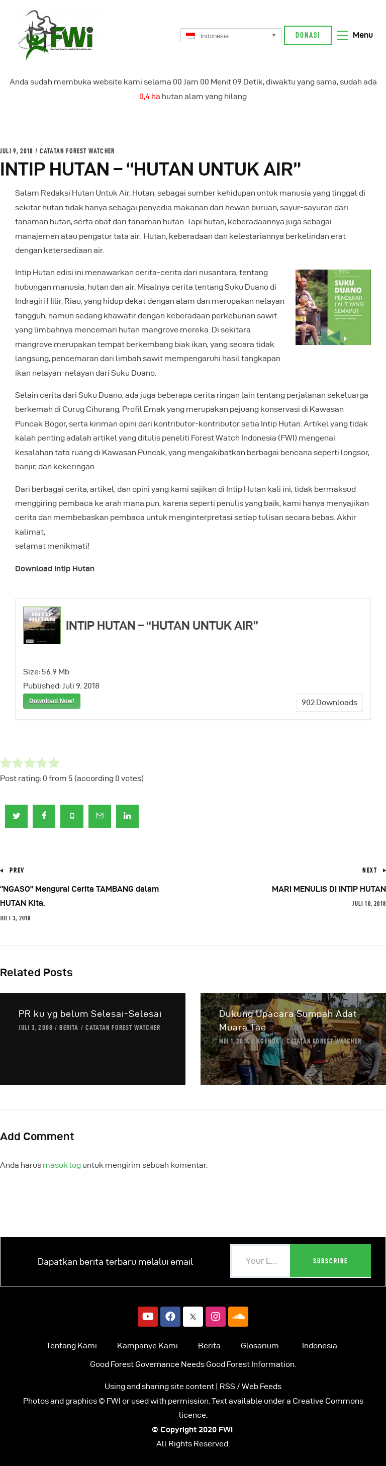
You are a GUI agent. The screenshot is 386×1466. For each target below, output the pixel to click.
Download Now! (51, 701)
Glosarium (260, 1345)
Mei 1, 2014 (234, 1041)
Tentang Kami (71, 1345)
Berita (68, 1027)
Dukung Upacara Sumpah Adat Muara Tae (288, 1020)
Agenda (267, 1041)
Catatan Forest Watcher (77, 151)
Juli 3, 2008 (36, 1027)
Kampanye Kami (147, 1345)
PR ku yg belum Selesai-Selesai (90, 1013)
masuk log (62, 1165)
